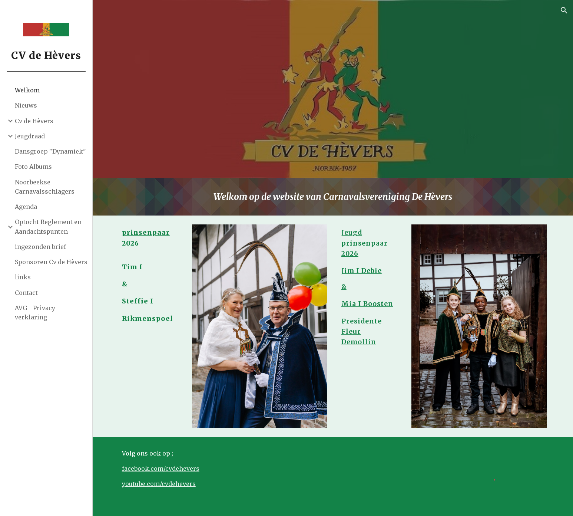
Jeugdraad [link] (30, 136)
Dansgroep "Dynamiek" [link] (50, 151)
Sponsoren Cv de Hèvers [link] (51, 262)
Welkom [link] (27, 90)
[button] (564, 10)
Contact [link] (26, 292)
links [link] (23, 277)
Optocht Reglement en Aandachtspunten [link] (48, 226)
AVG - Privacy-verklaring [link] (36, 312)
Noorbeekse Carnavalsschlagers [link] (44, 186)
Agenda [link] (26, 206)
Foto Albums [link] (33, 166)
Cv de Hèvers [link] (34, 121)
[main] (333, 197)
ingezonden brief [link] (40, 246)
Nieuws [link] (26, 105)
